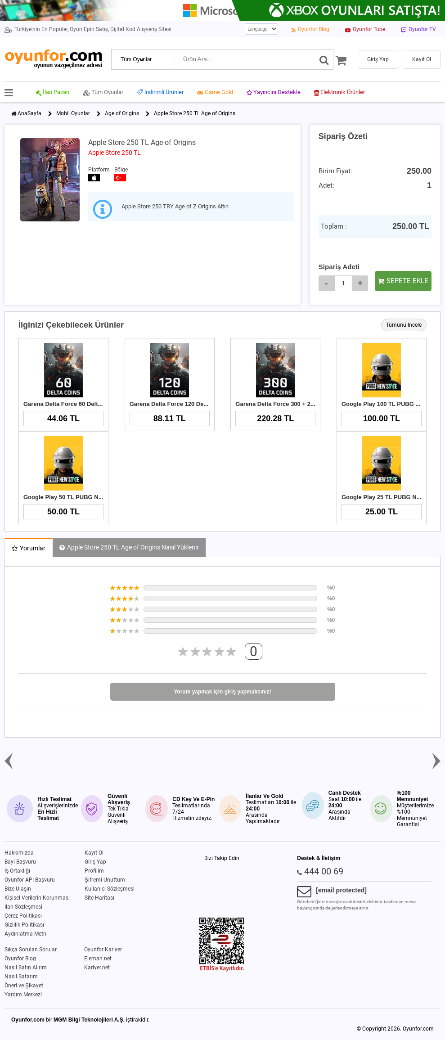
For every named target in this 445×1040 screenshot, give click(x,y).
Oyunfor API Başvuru (29, 880)
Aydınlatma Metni (26, 934)
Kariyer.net (97, 967)
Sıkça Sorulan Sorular (30, 949)
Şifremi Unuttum (105, 880)
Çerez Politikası (23, 916)
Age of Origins (122, 113)
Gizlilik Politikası (24, 925)
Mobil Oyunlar (73, 113)
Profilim (94, 871)
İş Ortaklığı (17, 871)
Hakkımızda (19, 853)
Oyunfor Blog (20, 958)
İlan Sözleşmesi (23, 907)
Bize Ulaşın (17, 889)
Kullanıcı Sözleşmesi (110, 889)
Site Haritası (99, 898)
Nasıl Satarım (21, 976)
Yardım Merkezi (23, 994)
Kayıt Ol (94, 853)
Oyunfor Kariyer (103, 949)
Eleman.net (98, 958)
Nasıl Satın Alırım (25, 967)
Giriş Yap (95, 862)
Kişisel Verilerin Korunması (37, 898)
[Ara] (324, 59)
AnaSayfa (29, 113)
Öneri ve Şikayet (23, 985)
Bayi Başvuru (20, 862)
